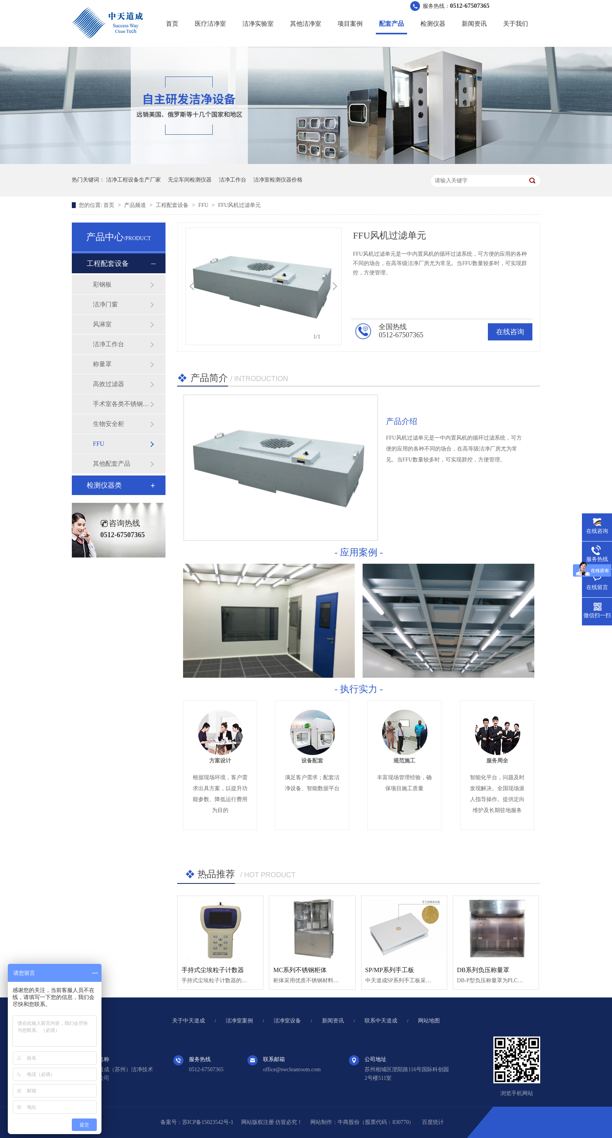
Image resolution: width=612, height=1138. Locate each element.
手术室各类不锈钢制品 (121, 404)
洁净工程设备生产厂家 (133, 180)
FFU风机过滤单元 (239, 205)
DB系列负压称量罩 (483, 970)
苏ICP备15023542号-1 (207, 1122)
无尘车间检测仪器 (190, 180)
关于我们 (515, 23)
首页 (172, 23)
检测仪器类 (104, 485)
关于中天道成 (188, 1021)
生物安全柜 (108, 423)
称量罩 (102, 364)
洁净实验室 (258, 23)
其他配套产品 (111, 463)
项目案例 (350, 23)
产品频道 (136, 205)
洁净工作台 (232, 180)
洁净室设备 (287, 1021)
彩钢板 (102, 284)
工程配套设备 (173, 205)
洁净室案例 (239, 1021)
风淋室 (102, 324)
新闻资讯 (474, 23)
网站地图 (429, 1021)
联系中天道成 (381, 1021)
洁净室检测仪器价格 (277, 180)
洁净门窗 (105, 304)
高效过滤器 (108, 384)
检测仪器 (432, 23)
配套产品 (391, 23)
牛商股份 (348, 1122)
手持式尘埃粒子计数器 (212, 970)
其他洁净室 (305, 23)
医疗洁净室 (210, 23)
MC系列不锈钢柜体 (300, 970)
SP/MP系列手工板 (389, 970)
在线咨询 (510, 332)
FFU (204, 205)
